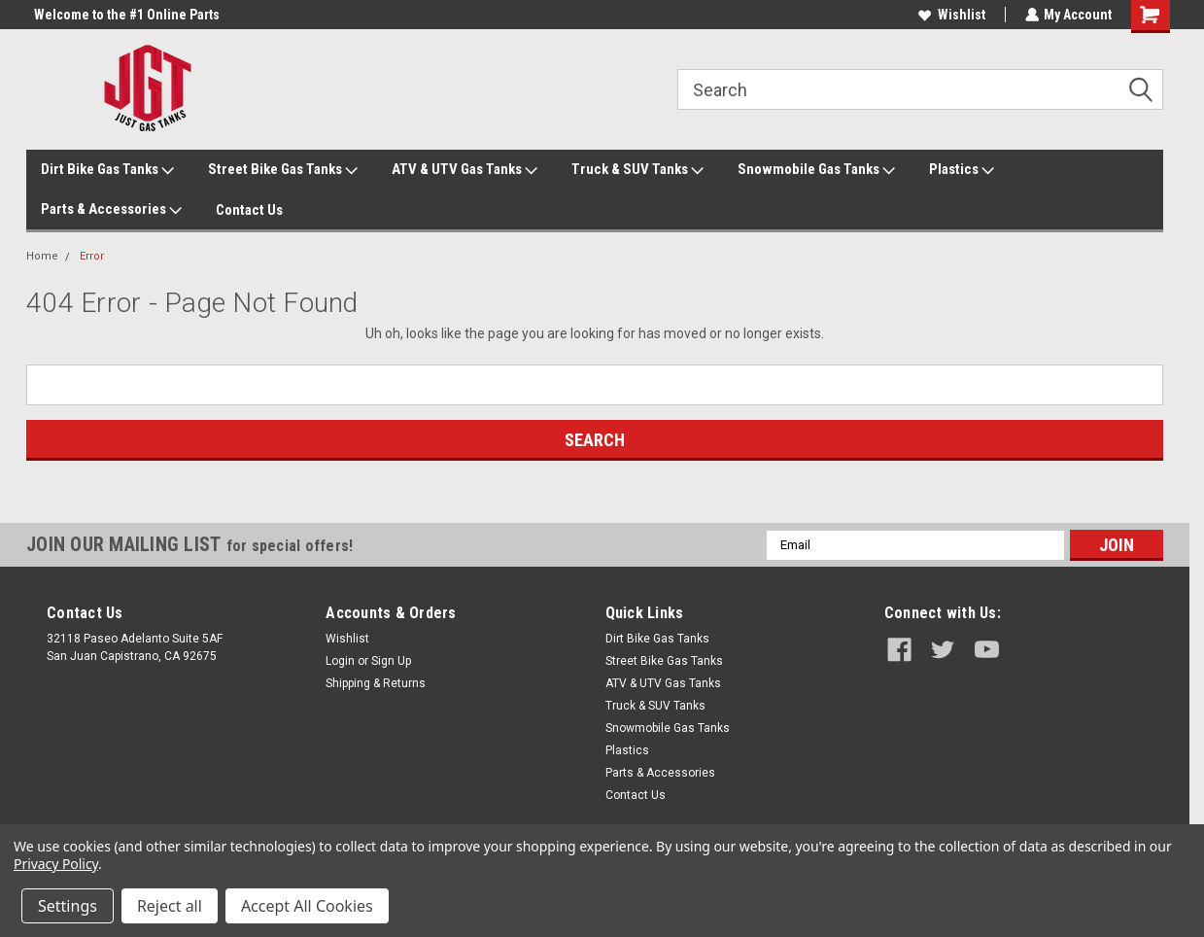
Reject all (169, 906)
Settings (67, 906)
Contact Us (249, 210)
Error (92, 256)
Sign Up (391, 661)
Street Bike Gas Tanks (283, 170)
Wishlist (950, 14)
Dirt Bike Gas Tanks (107, 170)
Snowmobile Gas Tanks (816, 170)
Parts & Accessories (111, 210)
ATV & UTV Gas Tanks (464, 170)
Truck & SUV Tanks (637, 170)
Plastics (961, 170)
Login (340, 661)
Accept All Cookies (307, 906)
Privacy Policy (56, 863)
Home (42, 256)
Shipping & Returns (376, 683)
